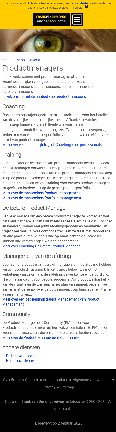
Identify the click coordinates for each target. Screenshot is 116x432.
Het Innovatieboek (20, 360)
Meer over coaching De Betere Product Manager (41, 245)
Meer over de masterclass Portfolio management (41, 197)
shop (21, 59)
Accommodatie (55, 379)
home (6, 59)
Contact (31, 379)
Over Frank (11, 379)
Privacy (49, 386)
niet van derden (79, 3)
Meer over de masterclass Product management (41, 192)
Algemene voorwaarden (92, 379)
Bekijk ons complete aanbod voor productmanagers (44, 96)
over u (35, 59)
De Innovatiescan (20, 355)
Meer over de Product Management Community (40, 337)
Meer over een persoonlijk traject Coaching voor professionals (52, 144)
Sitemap (67, 386)
